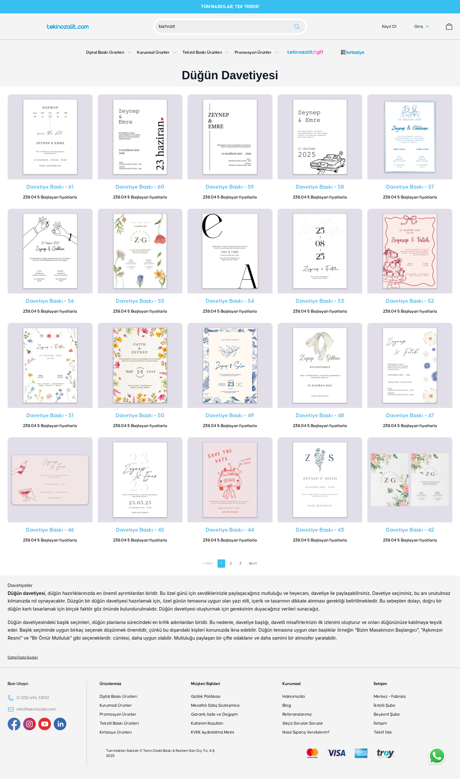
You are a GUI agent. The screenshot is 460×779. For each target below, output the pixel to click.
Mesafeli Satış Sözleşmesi (215, 705)
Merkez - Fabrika (390, 696)
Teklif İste (383, 732)
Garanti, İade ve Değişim (214, 714)
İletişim (380, 684)
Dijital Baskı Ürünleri (118, 696)
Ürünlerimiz (110, 684)
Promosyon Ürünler (118, 714)
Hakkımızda (293, 696)
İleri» (253, 563)
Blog (286, 705)
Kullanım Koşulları (207, 723)
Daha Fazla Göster (23, 657)
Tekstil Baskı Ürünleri (119, 723)
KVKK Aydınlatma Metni (212, 732)
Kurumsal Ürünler (116, 705)
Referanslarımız (297, 714)
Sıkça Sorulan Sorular (302, 723)
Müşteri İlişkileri (205, 684)
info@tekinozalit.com (36, 709)
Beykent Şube (387, 714)
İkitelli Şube (384, 705)
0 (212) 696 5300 (33, 698)
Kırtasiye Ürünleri (116, 732)
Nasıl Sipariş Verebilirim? (306, 732)
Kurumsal (291, 684)
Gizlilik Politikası (205, 696)
